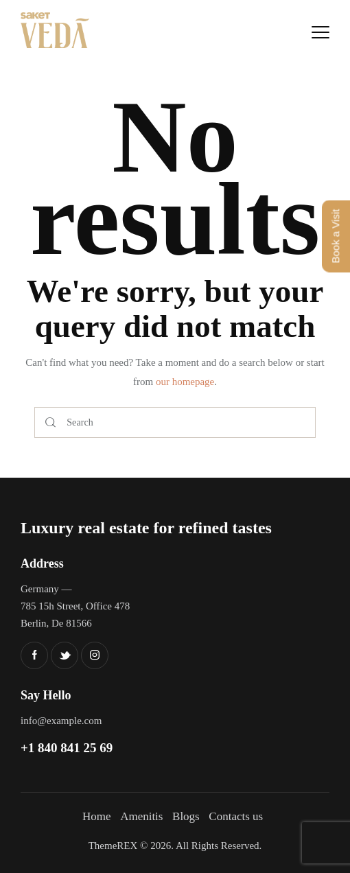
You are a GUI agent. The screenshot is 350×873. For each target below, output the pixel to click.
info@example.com (61, 720)
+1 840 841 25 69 (67, 748)
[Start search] (50, 422)
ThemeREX (113, 845)
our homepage (185, 381)
